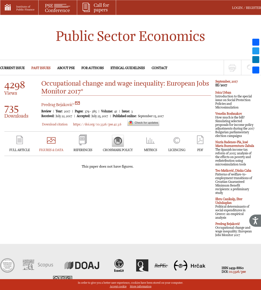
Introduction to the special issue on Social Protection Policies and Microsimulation (233, 100)
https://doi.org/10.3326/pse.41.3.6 (97, 124)
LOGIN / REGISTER (246, 8)
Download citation (55, 124)
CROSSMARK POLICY (118, 150)
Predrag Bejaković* (60, 105)
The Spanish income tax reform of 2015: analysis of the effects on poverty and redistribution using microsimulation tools (234, 153)
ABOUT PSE (66, 68)
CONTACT (159, 68)
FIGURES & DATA (51, 150)
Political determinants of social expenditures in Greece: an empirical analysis (232, 208)
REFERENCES (83, 150)
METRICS (150, 150)
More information (140, 286)
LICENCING (176, 150)
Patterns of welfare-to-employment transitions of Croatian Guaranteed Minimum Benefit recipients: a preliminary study (233, 182)
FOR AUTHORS (92, 68)
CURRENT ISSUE (12, 68)
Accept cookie (118, 286)
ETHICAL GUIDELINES (127, 68)
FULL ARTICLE (19, 150)
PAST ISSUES (40, 68)
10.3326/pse (237, 272)
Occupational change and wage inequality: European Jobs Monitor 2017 (233, 229)
